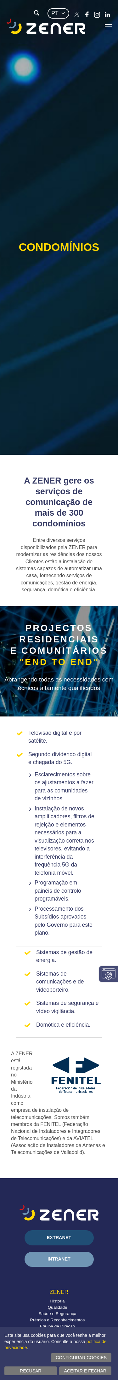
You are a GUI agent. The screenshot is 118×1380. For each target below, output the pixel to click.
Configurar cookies (81, 1357)
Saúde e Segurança (57, 1313)
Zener (59, 1292)
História (57, 1301)
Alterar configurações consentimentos (108, 974)
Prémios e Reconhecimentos (57, 1320)
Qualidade (57, 1307)
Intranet (59, 1258)
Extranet (59, 1237)
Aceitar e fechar (85, 1370)
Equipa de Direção (57, 1326)
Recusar (30, 1370)
